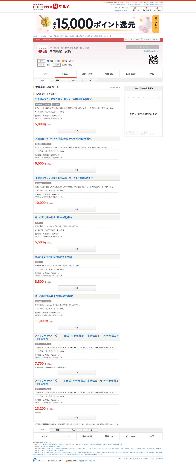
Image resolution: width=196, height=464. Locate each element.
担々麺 (61, 450)
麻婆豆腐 (158, 448)
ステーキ (111, 448)
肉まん (133, 448)
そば (100, 448)
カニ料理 (78, 448)
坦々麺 (48, 450)
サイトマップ (123, 458)
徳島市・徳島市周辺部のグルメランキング (109, 452)
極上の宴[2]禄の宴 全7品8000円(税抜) (53, 257)
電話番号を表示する (151, 51)
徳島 (156, 2)
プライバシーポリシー (135, 458)
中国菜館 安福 (97, 36)
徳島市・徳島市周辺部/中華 (92, 444)
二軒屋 (161, 2)
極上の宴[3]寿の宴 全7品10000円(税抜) (54, 296)
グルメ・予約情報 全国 (55, 36)
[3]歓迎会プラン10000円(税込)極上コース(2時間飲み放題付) (64, 178)
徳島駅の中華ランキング (75, 454)
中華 (48, 65)
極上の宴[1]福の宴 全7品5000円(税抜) (53, 217)
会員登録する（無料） (121, 10)
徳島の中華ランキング (70, 452)
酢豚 (36, 450)
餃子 (122, 448)
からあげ (48, 448)
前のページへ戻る (40, 36)
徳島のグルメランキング (53, 452)
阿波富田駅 (44, 446)
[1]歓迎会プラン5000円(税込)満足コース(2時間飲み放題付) (63, 99)
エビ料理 (56, 448)
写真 (109, 74)
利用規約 (146, 458)
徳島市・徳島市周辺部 (77, 36)
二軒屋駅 (58, 446)
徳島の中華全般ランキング (86, 452)
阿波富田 (152, 2)
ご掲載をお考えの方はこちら (88, 461)
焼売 (144, 448)
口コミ (130, 74)
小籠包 (139, 448)
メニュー (66, 74)
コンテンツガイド (134, 4)
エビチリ (42, 450)
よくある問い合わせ (119, 4)
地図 (152, 74)
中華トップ (79, 444)
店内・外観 (87, 74)
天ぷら (105, 448)
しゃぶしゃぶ (93, 448)
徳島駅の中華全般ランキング (93, 454)
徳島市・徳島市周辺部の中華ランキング (136, 452)
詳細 (77, 130)
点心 (117, 448)
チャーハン (150, 448)
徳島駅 (88, 36)
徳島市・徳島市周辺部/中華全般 (112, 444)
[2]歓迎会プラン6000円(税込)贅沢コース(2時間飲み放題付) (63, 139)
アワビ (85, 448)
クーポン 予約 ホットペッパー (153, 4)
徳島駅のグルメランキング (58, 454)
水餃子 (127, 448)
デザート (55, 450)
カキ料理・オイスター (67, 448)
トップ (44, 74)
